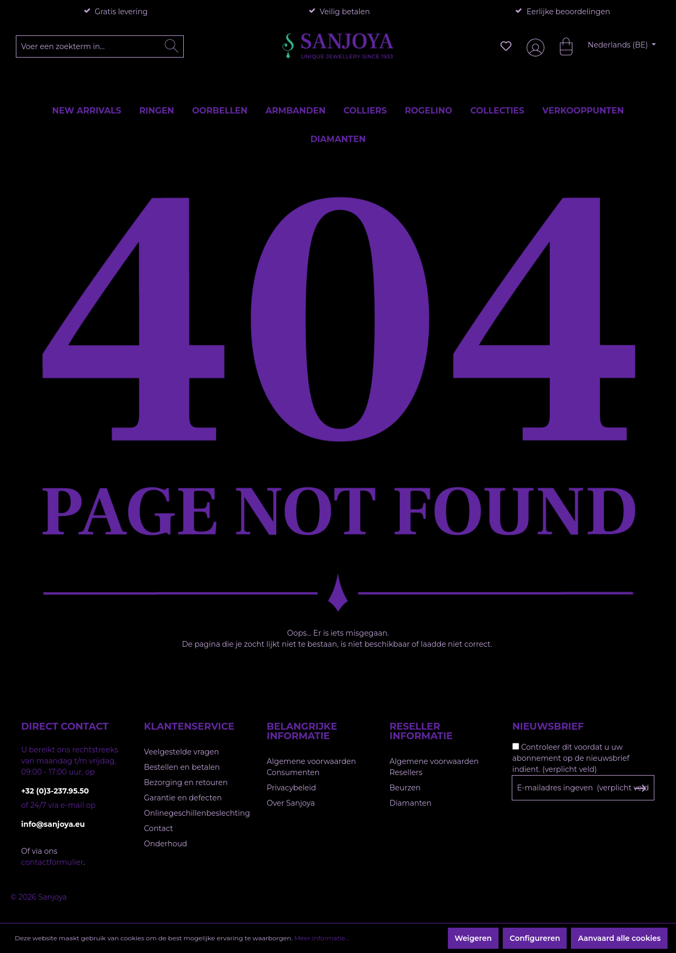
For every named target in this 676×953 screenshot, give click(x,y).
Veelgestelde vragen (181, 752)
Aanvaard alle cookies (619, 938)
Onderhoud (165, 843)
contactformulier (52, 862)
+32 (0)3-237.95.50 (55, 791)
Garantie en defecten (183, 798)
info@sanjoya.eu (53, 824)
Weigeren (473, 938)
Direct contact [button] (64, 726)
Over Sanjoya (291, 803)
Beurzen (405, 787)
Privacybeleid (291, 787)
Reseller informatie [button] (421, 731)
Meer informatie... (321, 938)
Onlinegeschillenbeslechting (197, 813)
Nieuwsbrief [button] (548, 726)
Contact (158, 828)
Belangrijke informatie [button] (302, 731)
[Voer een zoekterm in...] (100, 46)
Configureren (535, 938)
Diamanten (411, 803)
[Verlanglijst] (506, 46)
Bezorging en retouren (186, 782)
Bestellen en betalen (182, 767)
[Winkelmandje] (561, 46)
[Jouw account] (533, 46)
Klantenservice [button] (189, 726)
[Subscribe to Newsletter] (639, 788)
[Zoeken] (171, 46)
